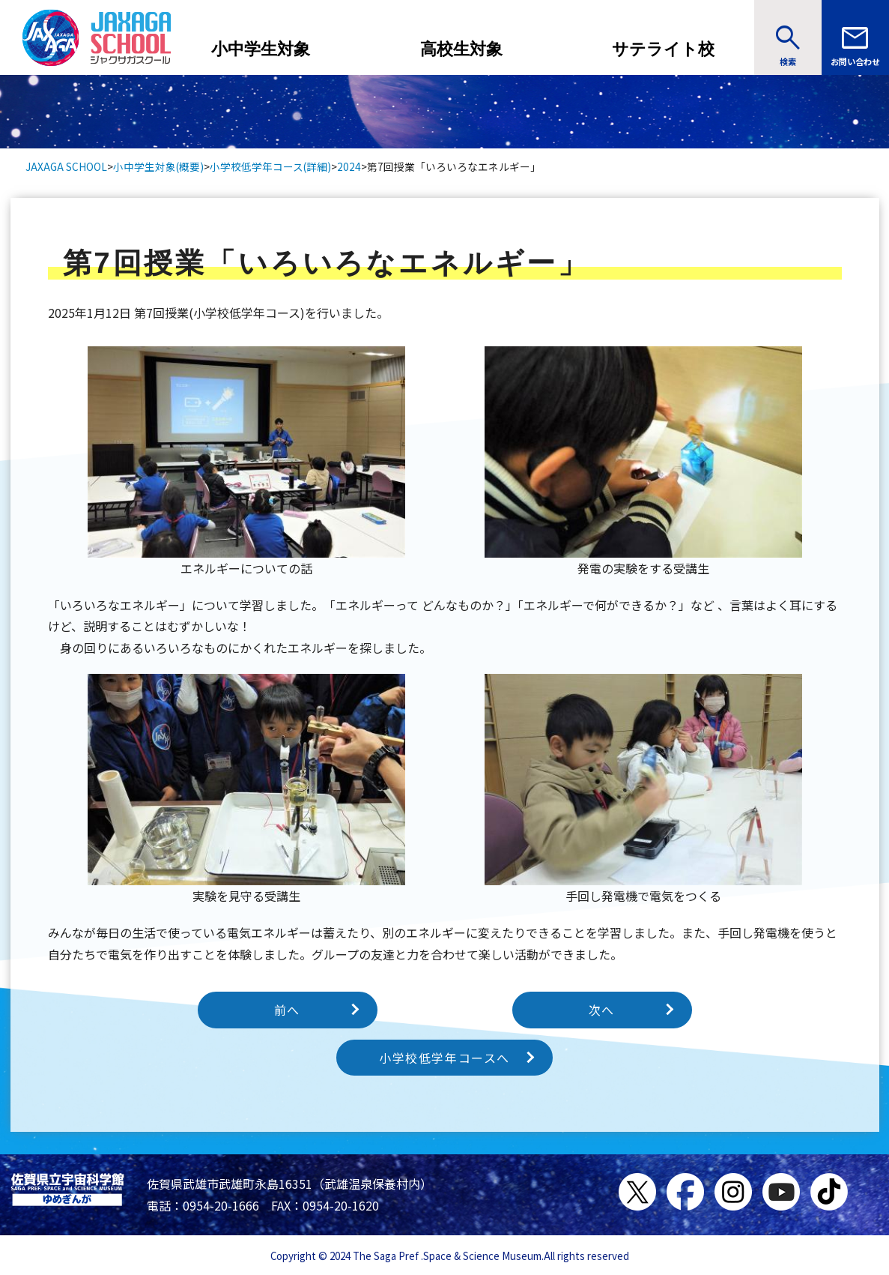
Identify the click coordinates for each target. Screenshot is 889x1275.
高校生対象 (461, 49)
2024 (349, 166)
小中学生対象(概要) (158, 166)
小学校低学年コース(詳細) (270, 166)
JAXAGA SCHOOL (66, 166)
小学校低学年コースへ (444, 1058)
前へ (287, 1010)
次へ (602, 1010)
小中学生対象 (260, 49)
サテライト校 (663, 49)
